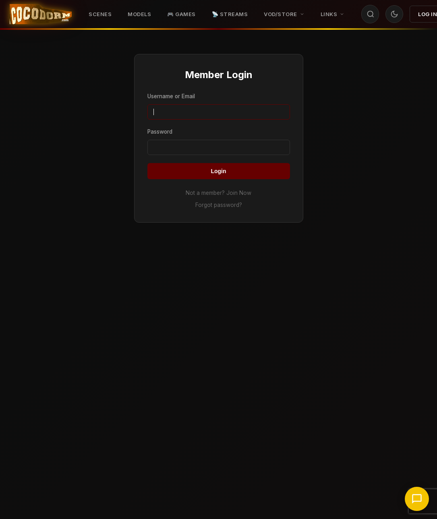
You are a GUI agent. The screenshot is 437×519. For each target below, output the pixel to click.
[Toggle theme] (394, 14)
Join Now (238, 193)
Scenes (100, 14)
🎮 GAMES (181, 14)
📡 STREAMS (230, 14)
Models (139, 14)
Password (159, 131)
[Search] (370, 14)
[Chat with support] (417, 499)
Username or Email (171, 96)
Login (218, 171)
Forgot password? (218, 205)
